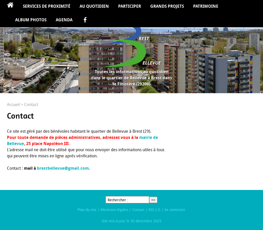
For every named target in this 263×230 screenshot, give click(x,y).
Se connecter (174, 209)
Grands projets (167, 6)
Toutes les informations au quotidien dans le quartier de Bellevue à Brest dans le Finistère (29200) (131, 78)
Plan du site (87, 209)
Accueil (10, 7)
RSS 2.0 (154, 209)
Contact (138, 209)
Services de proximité (46, 6)
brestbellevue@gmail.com (63, 168)
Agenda (64, 20)
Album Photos (30, 20)
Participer (129, 6)
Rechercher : (118, 199)
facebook (85, 20)
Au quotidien (94, 6)
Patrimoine (205, 6)
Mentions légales (114, 209)
